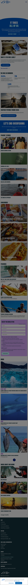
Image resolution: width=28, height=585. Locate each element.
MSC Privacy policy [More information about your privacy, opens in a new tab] (17, 581)
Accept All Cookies (18, 583)
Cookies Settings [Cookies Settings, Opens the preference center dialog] (11, 583)
